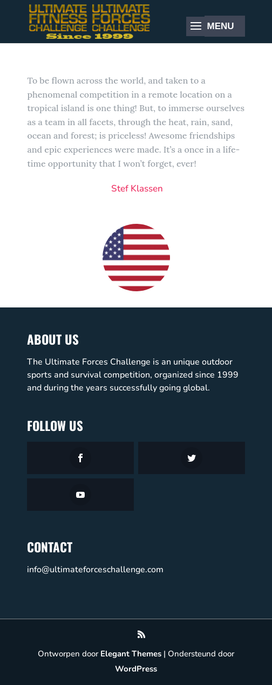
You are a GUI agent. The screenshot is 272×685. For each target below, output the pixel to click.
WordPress (136, 668)
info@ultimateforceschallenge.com (95, 570)
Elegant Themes (130, 653)
